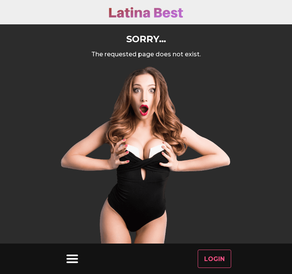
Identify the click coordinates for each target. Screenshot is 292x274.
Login (214, 259)
